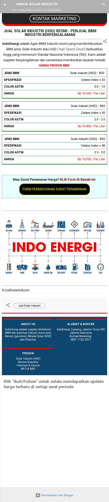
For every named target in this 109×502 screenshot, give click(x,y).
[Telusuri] (103, 5)
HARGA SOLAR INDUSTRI (37, 4)
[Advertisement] (54, 460)
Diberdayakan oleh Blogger (54, 495)
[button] (105, 42)
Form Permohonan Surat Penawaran (54, 189)
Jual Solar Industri (29, 305)
